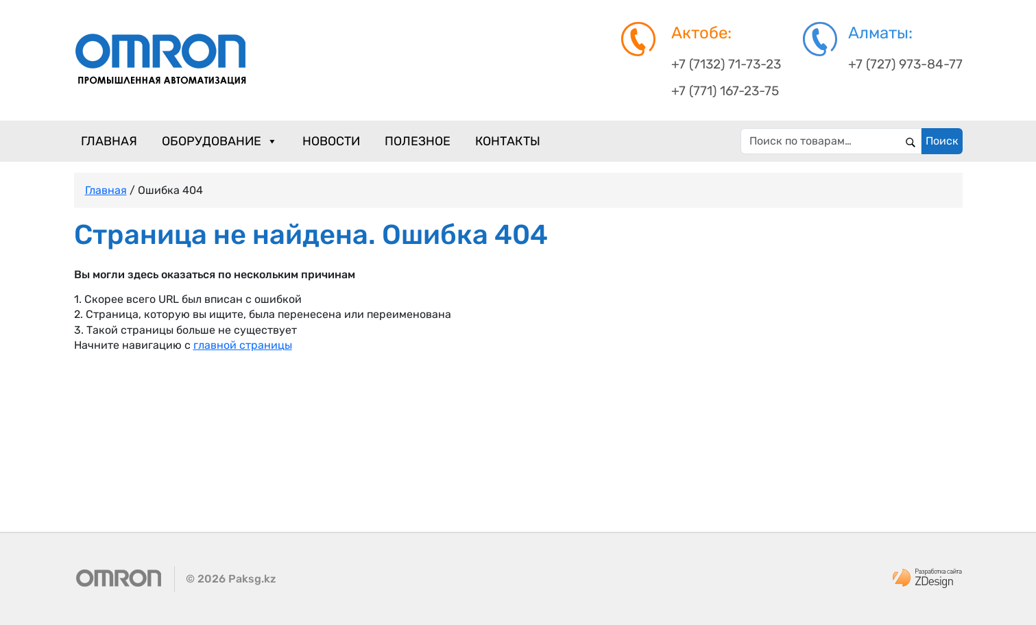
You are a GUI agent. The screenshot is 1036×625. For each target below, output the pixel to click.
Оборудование (220, 141)
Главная (109, 141)
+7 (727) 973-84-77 (905, 64)
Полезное (417, 141)
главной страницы (242, 345)
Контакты (507, 141)
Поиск (942, 140)
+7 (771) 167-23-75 (725, 91)
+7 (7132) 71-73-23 (726, 64)
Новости (331, 141)
